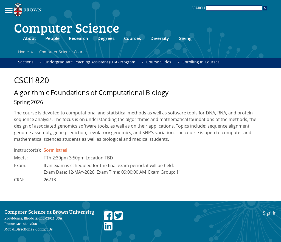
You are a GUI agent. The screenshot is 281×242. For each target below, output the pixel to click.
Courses (132, 38)
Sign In (270, 213)
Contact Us (44, 229)
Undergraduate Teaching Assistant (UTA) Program (89, 61)
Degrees (106, 38)
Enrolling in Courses (201, 61)
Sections (25, 61)
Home (23, 51)
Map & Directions (18, 229)
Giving (185, 38)
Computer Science (66, 27)
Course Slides (158, 61)
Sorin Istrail (55, 150)
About (29, 38)
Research (78, 38)
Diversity (159, 38)
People (52, 38)
